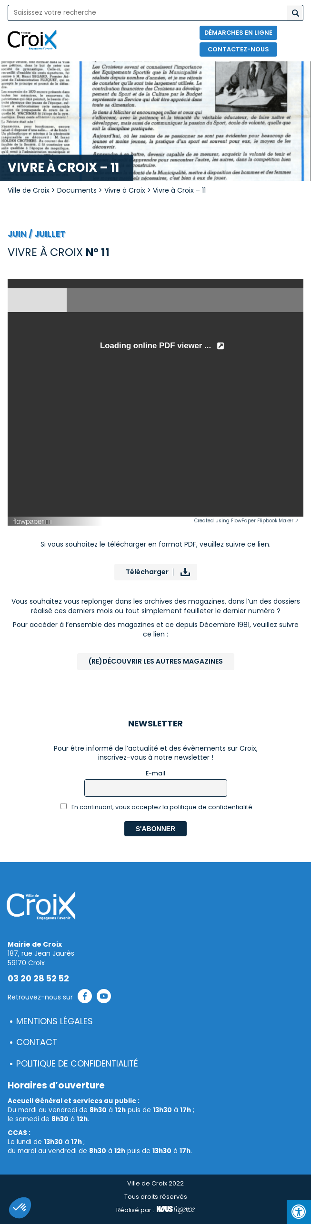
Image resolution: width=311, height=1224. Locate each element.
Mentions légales (54, 1021)
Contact (36, 1042)
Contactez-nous (238, 49)
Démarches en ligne (238, 33)
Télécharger (147, 572)
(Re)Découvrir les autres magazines (156, 661)
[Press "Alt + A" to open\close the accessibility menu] (299, 1212)
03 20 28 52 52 (38, 978)
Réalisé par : (155, 1210)
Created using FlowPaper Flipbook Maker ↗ (246, 520)
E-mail (155, 773)
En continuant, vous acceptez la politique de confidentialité (156, 807)
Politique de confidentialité (77, 1063)
